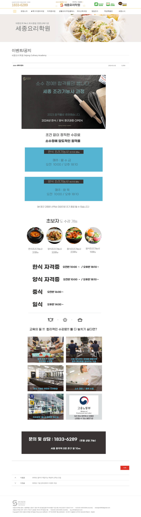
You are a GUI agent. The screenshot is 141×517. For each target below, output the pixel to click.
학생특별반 (108, 11)
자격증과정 (51, 11)
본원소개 (24, 11)
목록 (124, 468)
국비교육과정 (82, 11)
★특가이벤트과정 (37, 11)
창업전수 (95, 11)
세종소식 (122, 11)
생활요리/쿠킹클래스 (66, 11)
